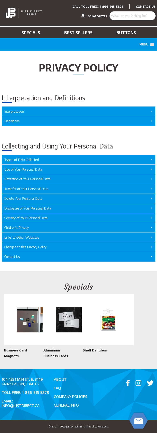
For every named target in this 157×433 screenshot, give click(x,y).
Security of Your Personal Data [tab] (25, 218)
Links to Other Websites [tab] (21, 237)
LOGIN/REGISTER (94, 15)
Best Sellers (78, 32)
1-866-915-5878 (111, 6)
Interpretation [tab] (14, 111)
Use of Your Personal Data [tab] (23, 169)
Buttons (126, 32)
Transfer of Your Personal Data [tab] (26, 189)
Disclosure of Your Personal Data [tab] (27, 208)
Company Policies (70, 396)
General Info (66, 405)
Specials (30, 32)
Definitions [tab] (12, 121)
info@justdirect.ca (21, 405)
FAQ (57, 387)
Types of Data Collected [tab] (21, 160)
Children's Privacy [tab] (16, 228)
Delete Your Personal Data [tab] (23, 198)
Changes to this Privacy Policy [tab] (25, 247)
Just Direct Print (75, 426)
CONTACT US (146, 6)
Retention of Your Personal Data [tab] (27, 179)
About (60, 379)
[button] (143, 44)
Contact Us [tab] (12, 257)
